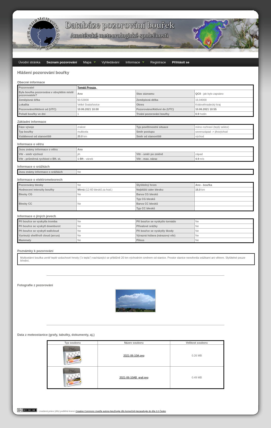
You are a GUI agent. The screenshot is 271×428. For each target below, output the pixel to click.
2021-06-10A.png (133, 355)
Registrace (158, 62)
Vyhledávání (110, 62)
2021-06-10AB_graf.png (133, 377)
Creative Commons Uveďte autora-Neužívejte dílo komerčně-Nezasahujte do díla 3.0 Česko (121, 411)
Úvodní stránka (29, 62)
